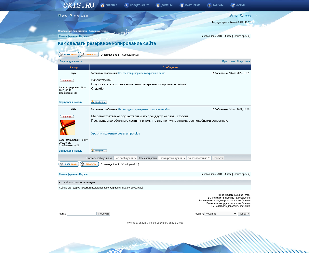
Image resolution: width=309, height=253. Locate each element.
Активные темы (98, 31)
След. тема (243, 61)
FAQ (233, 15)
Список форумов (68, 36)
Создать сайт (139, 5)
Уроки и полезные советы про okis (115, 133)
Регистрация (79, 15)
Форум (240, 5)
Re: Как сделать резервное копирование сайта (144, 109)
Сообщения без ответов (72, 31)
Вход (62, 15)
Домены (166, 5)
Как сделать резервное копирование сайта (107, 43)
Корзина (83, 36)
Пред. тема (228, 61)
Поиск (245, 15)
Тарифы (218, 5)
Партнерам (192, 5)
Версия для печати (71, 61)
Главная (111, 5)
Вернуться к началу (70, 102)
